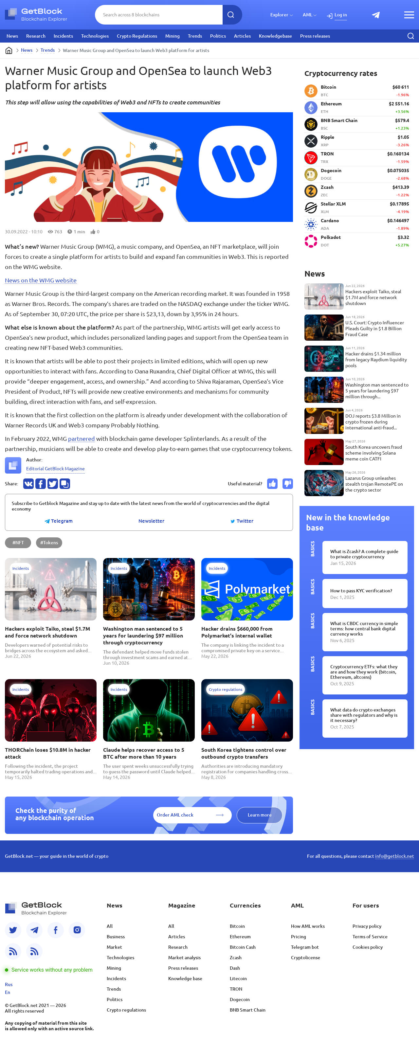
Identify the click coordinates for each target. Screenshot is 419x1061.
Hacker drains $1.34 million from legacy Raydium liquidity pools (376, 359)
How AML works (308, 926)
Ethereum (240, 936)
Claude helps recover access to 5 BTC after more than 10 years (143, 753)
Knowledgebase (275, 36)
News (12, 36)
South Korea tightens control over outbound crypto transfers (243, 753)
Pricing (298, 936)
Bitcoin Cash (243, 947)
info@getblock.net (394, 856)
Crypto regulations (126, 1010)
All (110, 926)
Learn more (260, 815)
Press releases (315, 36)
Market (114, 947)
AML (307, 14)
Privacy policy (367, 926)
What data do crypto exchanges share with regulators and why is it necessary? (363, 715)
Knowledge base (185, 978)
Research (36, 36)
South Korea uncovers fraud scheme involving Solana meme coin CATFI (373, 452)
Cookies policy (368, 947)
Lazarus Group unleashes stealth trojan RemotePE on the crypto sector (374, 484)
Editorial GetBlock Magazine (55, 468)
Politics (218, 36)
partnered (81, 438)
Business (116, 936)
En (7, 992)
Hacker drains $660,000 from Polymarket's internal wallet (237, 632)
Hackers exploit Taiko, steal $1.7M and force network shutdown (47, 632)
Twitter (241, 521)
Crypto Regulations (137, 36)
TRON (236, 989)
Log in (341, 14)
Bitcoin (237, 926)
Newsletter (151, 521)
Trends (195, 36)
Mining (172, 36)
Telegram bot (305, 947)
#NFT (18, 542)
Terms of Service (370, 936)
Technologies (95, 36)
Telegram (59, 521)
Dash (235, 968)
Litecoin (238, 978)
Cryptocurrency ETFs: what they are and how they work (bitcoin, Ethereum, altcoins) (363, 672)
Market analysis (184, 957)
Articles (242, 36)
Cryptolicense (305, 957)
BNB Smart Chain (247, 1010)
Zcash (236, 957)
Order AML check (175, 815)
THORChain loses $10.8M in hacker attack (48, 753)
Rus (8, 984)
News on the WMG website (41, 280)
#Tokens (49, 542)
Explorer (279, 14)
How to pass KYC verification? (361, 590)
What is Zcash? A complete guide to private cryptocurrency (364, 554)
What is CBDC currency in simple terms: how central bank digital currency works (364, 629)
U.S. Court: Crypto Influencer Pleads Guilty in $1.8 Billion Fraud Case (374, 328)
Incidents (63, 36)
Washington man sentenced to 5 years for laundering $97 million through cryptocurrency (143, 635)
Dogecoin (240, 999)
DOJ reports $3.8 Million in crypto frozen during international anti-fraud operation (373, 422)
